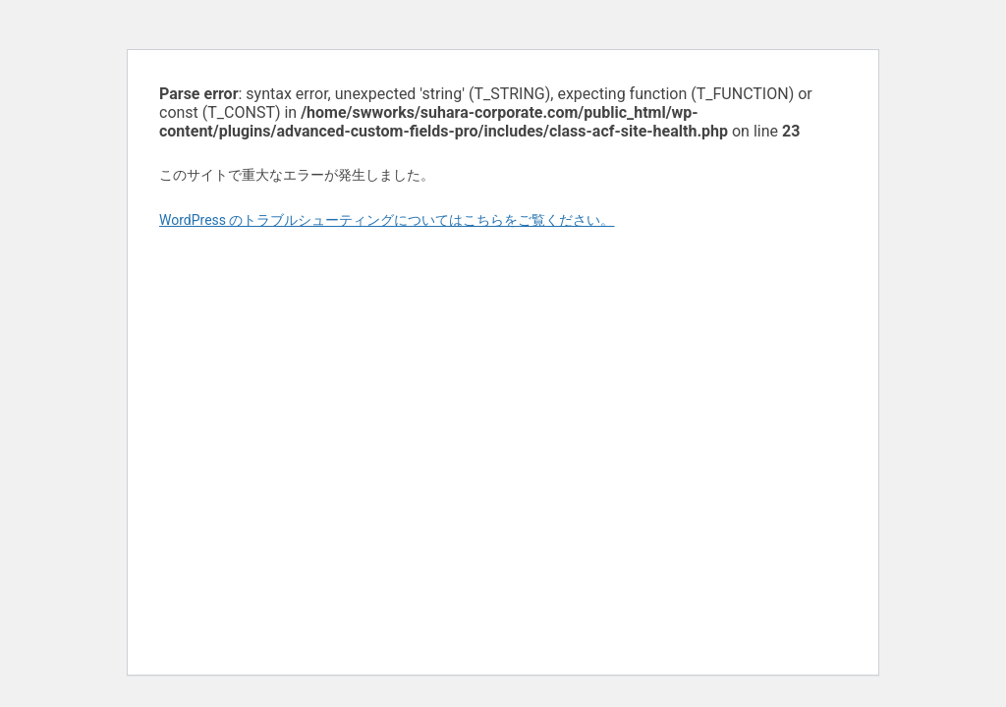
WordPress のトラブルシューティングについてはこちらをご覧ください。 (387, 220)
